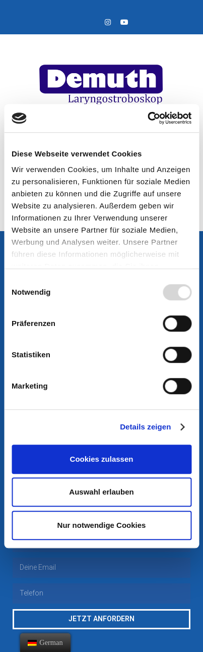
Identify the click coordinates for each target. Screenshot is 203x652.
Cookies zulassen (101, 459)
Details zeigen (145, 426)
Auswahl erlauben (101, 491)
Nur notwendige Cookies (101, 525)
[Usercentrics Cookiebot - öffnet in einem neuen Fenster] (147, 118)
